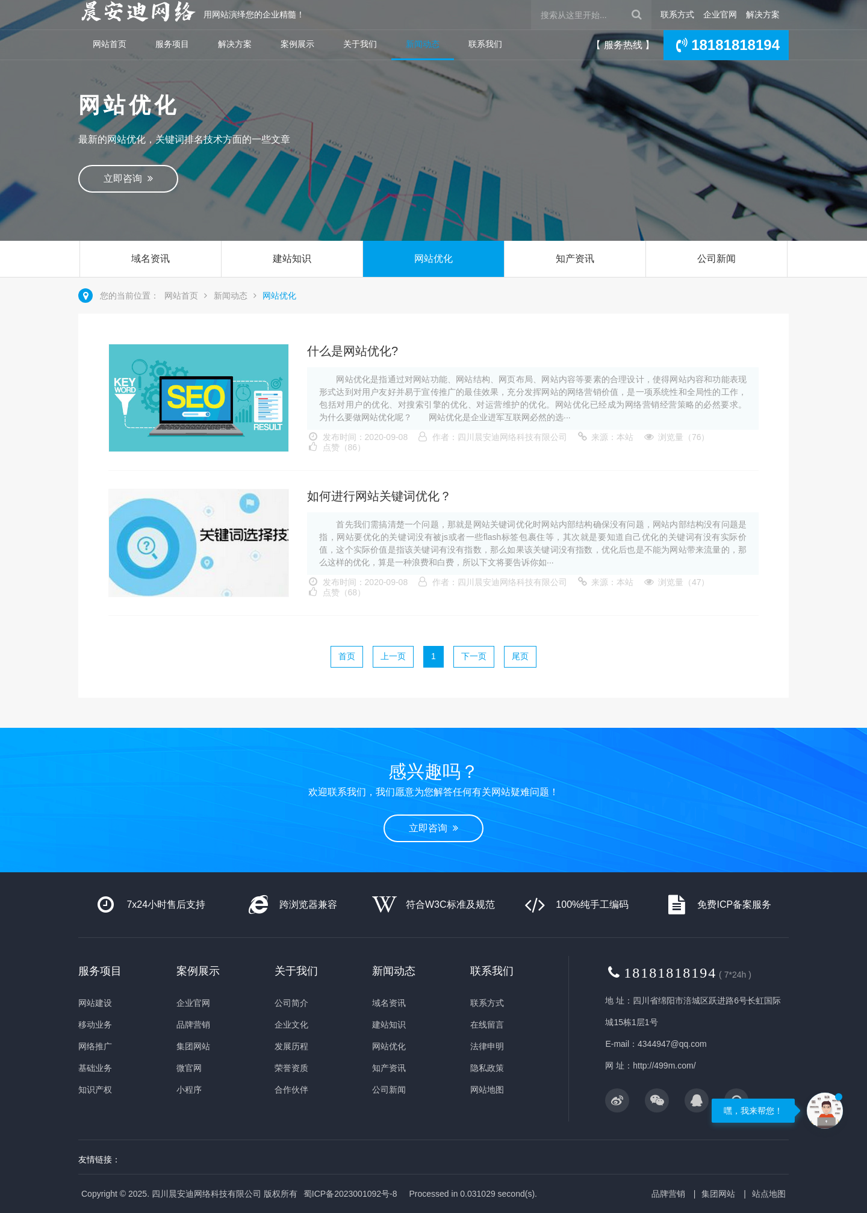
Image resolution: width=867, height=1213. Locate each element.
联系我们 (485, 44)
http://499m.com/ (664, 1065)
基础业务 (95, 1068)
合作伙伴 (291, 1089)
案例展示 (297, 44)
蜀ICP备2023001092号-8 (350, 1194)
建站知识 (292, 258)
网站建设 (95, 1003)
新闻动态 (423, 44)
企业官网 (720, 14)
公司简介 (291, 1003)
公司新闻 (716, 258)
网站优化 (433, 258)
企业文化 (291, 1024)
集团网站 (193, 1046)
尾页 (520, 656)
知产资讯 (575, 258)
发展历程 (291, 1046)
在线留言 (487, 1024)
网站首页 (109, 44)
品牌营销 (193, 1024)
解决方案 (763, 14)
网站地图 (487, 1089)
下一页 (473, 656)
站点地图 (769, 1194)
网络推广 (95, 1046)
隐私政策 (487, 1068)
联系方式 (677, 14)
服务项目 (172, 44)
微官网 (189, 1068)
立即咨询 (128, 178)
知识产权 (95, 1089)
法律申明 (487, 1046)
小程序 (189, 1089)
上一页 (393, 656)
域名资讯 (150, 258)
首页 (346, 656)
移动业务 (95, 1024)
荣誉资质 (291, 1068)
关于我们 (360, 44)
